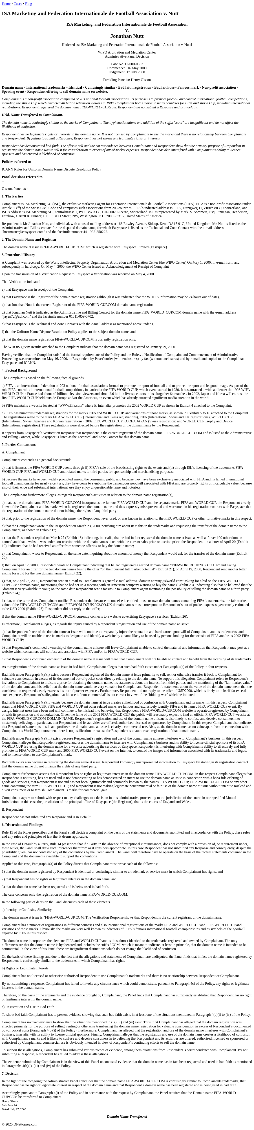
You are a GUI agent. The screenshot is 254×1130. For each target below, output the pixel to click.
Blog (28, 4)
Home (6, 4)
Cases (18, 4)
